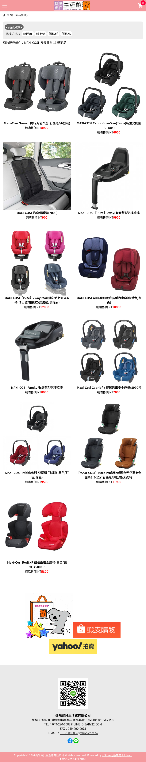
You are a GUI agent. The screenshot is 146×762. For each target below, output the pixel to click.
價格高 (66, 33)
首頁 (9, 15)
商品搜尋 (20, 15)
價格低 (53, 33)
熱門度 (27, 33)
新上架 (40, 33)
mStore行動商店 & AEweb (117, 755)
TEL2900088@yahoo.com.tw (79, 733)
